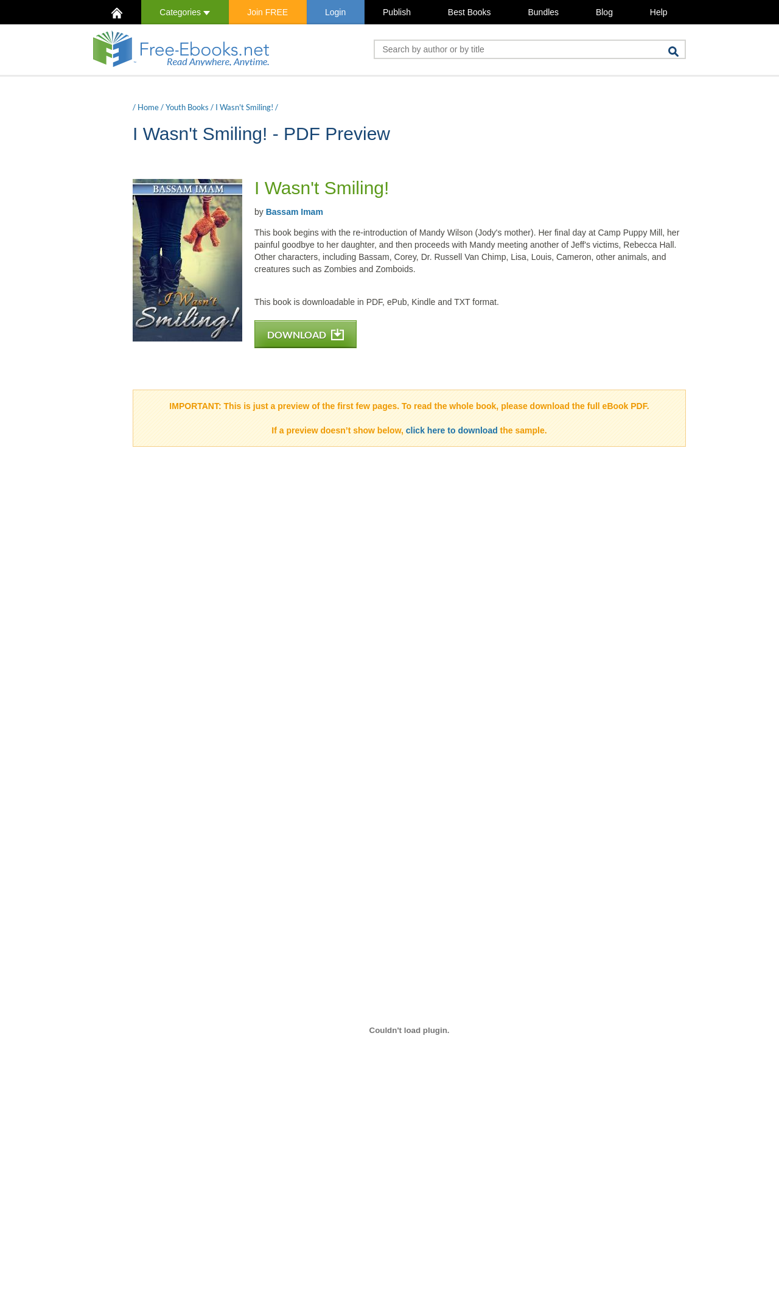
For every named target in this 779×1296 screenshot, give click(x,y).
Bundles (543, 12)
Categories (184, 12)
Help (659, 12)
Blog (604, 12)
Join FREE (267, 12)
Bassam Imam (294, 212)
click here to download (452, 430)
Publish (397, 12)
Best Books (469, 12)
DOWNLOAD (305, 334)
